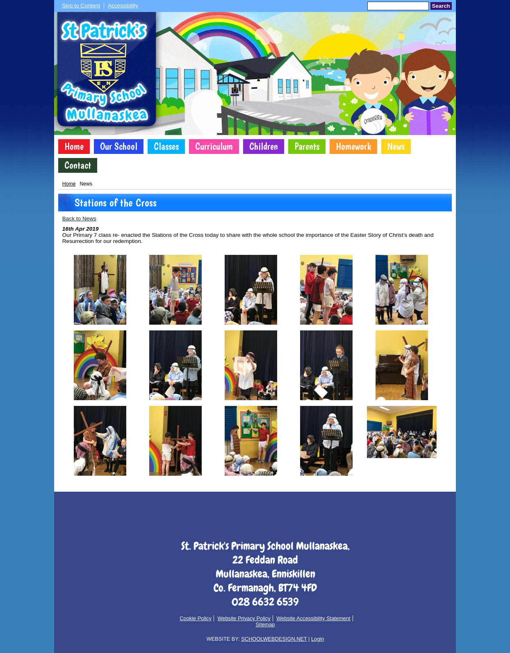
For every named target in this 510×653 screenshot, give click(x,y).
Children (263, 146)
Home (74, 146)
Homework (353, 146)
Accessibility (123, 5)
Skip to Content (81, 5)
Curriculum (214, 146)
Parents (306, 146)
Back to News (79, 218)
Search (441, 6)
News (396, 146)
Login (317, 639)
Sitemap (265, 624)
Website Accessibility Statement (313, 618)
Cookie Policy (196, 618)
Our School (118, 146)
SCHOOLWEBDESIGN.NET (274, 639)
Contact (77, 165)
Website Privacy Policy (243, 618)
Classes (166, 146)
